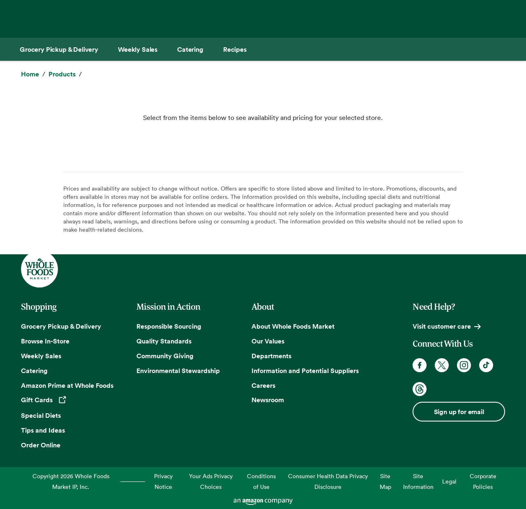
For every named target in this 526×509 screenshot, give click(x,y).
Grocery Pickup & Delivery (61, 326)
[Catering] (190, 49)
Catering (34, 370)
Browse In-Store (45, 340)
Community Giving (165, 355)
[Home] (30, 74)
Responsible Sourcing (168, 326)
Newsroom (267, 399)
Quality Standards (163, 340)
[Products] (62, 74)
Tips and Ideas (43, 430)
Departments (271, 355)
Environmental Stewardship (178, 370)
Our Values (267, 340)
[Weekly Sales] (137, 49)
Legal (449, 481)
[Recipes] (235, 49)
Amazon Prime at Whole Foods (67, 385)
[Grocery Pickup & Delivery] (59, 49)
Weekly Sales (41, 355)
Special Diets (41, 415)
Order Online (40, 444)
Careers (263, 385)
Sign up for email (459, 411)
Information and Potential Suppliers (305, 370)
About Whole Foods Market (293, 326)
